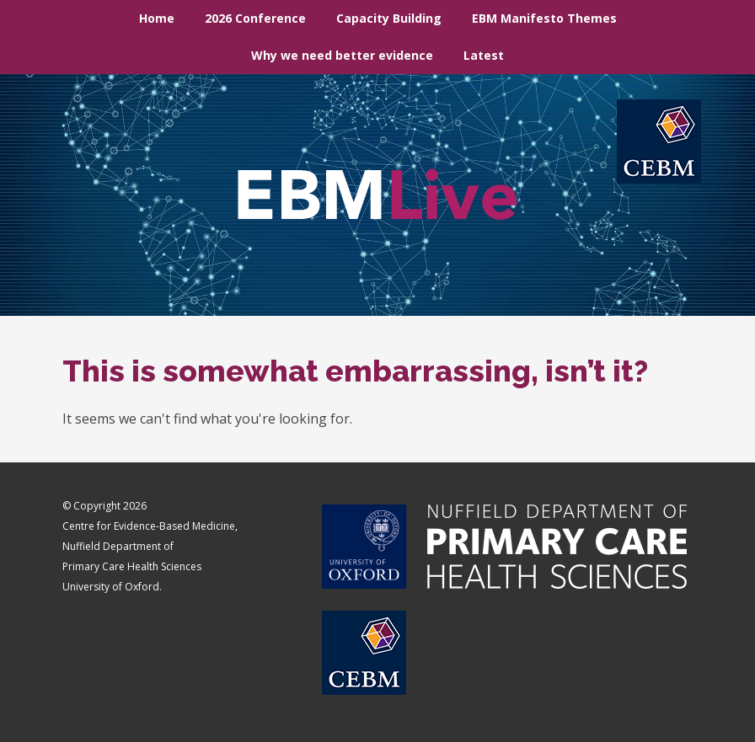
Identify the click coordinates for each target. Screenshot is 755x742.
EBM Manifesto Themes (544, 18)
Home (156, 18)
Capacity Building (389, 18)
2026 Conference (255, 18)
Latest (483, 55)
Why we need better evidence (342, 55)
